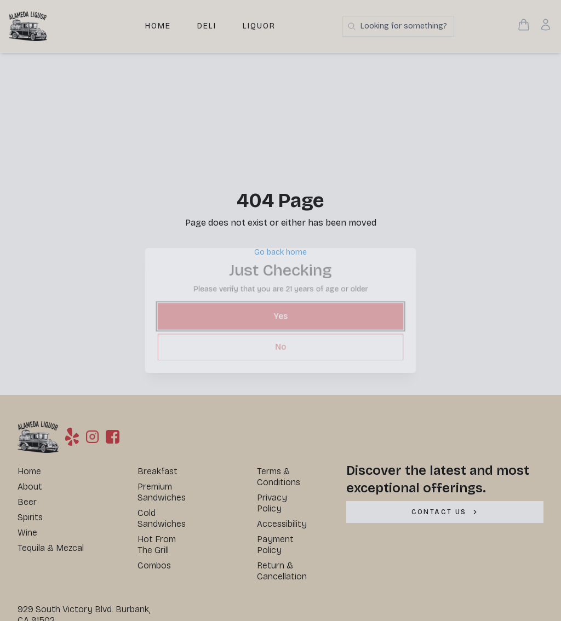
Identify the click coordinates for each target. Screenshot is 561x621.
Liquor (259, 26)
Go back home (280, 252)
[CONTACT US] (444, 512)
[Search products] (398, 26)
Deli (206, 26)
